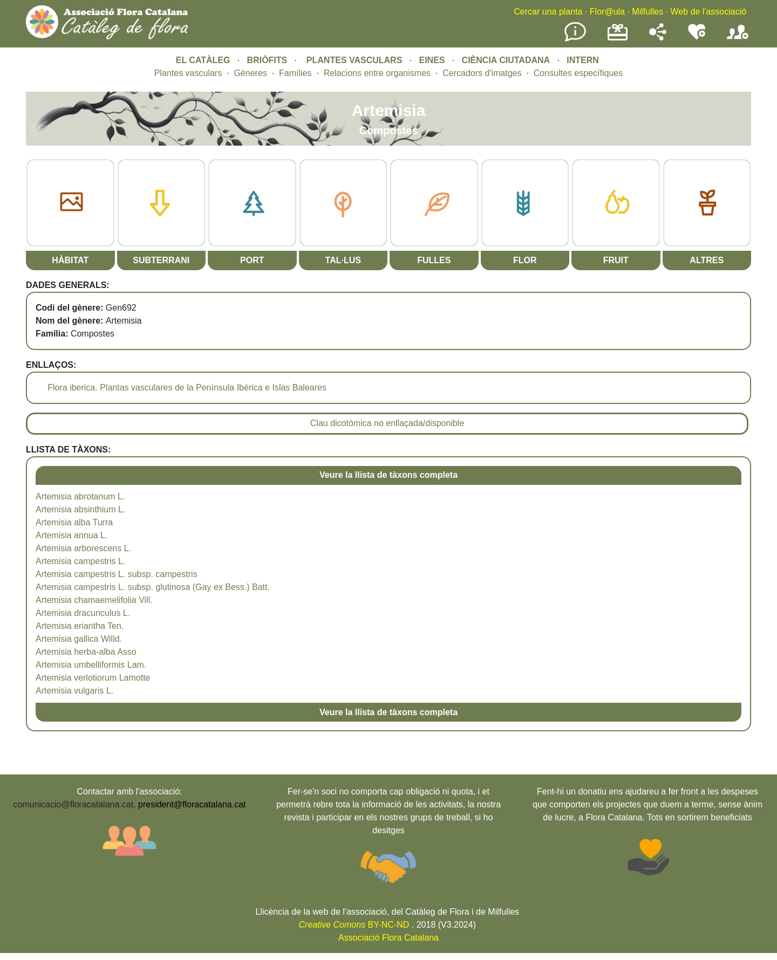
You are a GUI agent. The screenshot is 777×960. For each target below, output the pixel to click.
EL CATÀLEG (203, 60)
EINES (432, 60)
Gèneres (250, 73)
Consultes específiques (578, 73)
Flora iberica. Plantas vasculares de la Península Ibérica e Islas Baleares (186, 387)
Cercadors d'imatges (481, 73)
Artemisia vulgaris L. (74, 690)
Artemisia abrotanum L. (80, 496)
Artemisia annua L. (71, 535)
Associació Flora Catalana (388, 937)
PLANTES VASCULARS (354, 60)
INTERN (583, 60)
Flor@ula (607, 11)
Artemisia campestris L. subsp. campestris (116, 574)
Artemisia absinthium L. (80, 509)
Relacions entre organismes (377, 73)
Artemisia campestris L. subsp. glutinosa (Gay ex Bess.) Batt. (153, 587)
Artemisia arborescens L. (83, 548)
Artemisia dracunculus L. (83, 613)
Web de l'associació (708, 11)
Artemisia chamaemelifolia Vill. (94, 600)
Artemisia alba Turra (74, 522)
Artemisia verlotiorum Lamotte (93, 677)
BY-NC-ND (354, 924)
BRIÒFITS (268, 60)
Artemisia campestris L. (80, 561)
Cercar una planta (548, 11)
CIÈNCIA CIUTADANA (506, 60)
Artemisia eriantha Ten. (80, 625)
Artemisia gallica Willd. (79, 638)
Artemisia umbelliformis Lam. (91, 664)
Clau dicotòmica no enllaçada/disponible (387, 423)
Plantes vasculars (188, 73)
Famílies (295, 73)
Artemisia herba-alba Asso (86, 651)
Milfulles (647, 11)
